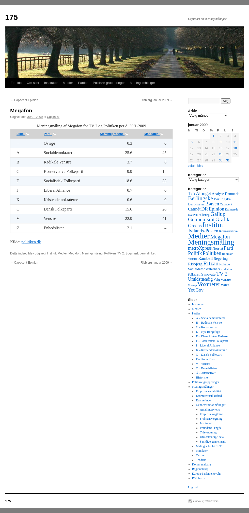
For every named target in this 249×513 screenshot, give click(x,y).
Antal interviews (210, 409)
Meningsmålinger (142, 83)
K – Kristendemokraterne (211, 350)
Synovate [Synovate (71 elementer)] (208, 274)
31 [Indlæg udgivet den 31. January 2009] (227, 160)
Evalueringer (204, 400)
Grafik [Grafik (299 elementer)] (222, 219)
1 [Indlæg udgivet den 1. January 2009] (213, 136)
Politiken (110, 253)
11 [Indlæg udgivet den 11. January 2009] (235, 142)
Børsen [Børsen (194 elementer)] (212, 203)
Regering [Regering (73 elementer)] (221, 258)
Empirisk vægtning (211, 414)
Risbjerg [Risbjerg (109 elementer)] (195, 264)
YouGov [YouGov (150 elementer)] (196, 290)
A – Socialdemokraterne (210, 318)
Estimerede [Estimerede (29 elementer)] (231, 209)
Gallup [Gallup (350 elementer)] (217, 214)
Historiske (202, 377)
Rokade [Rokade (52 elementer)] (224, 264)
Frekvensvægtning (211, 418)
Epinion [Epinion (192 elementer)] (216, 209)
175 (11, 17)
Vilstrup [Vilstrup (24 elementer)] (192, 285)
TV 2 (120, 253)
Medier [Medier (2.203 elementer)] (199, 236)
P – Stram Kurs (205, 359)
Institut (51, 253)
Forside (16, 83)
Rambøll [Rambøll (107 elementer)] (205, 258)
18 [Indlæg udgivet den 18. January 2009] (235, 148)
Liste (23, 134)
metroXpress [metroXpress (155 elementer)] (200, 248)
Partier (83, 83)
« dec (191, 166)
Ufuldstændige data (212, 437)
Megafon (74, 253)
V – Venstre (203, 364)
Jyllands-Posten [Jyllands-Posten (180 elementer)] (203, 230)
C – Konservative (206, 327)
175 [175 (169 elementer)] (191, 193)
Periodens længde (211, 428)
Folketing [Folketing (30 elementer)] (204, 214)
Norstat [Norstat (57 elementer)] (217, 248)
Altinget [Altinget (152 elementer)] (203, 193)
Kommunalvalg (201, 464)
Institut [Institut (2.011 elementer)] (213, 225)
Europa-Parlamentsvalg (206, 473)
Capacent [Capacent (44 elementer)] (226, 204)
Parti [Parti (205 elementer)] (228, 248)
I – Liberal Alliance (208, 345)
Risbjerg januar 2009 (157, 100)
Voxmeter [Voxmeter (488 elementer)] (208, 284)
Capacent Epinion (24, 100)
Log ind (193, 487)
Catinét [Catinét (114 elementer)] (194, 209)
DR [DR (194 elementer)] (204, 209)
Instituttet (206, 423)
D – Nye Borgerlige (208, 332)
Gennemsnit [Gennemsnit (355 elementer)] (201, 219)
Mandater (154, 134)
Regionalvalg (200, 469)
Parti (50, 134)
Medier (68, 83)
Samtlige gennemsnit (213, 441)
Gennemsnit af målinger (210, 405)
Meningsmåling (92, 253)
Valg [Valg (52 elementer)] (216, 279)
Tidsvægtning (208, 432)
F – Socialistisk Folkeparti (212, 341)
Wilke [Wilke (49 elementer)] (225, 285)
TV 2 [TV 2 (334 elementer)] (221, 274)
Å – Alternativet (205, 373)
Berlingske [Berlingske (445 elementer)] (200, 198)
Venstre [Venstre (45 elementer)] (226, 279)
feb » (200, 166)
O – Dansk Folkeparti (209, 354)
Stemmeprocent (114, 134)
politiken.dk (31, 242)
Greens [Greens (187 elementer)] (195, 225)
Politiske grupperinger (109, 83)
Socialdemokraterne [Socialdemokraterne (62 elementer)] (202, 269)
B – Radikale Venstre (209, 322)
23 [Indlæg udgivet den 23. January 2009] (220, 154)
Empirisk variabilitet (208, 391)
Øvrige (200, 455)
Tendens (201, 460)
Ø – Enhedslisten (206, 368)
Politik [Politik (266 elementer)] (195, 253)
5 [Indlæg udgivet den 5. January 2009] (192, 142)
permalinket (147, 253)
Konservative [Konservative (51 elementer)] (228, 231)
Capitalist (53, 117)
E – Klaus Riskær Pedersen (212, 336)
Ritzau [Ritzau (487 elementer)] (211, 263)
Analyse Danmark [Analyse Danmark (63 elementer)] (225, 194)
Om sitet (33, 83)
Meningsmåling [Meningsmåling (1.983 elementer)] (211, 242)
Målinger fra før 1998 (209, 446)
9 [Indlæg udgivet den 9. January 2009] (221, 142)
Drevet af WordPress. (206, 501)
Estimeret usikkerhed (209, 396)
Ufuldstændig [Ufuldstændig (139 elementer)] (200, 279)
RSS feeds (198, 478)
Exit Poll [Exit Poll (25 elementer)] (193, 214)
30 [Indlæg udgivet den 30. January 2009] (220, 160)
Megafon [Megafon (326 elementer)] (220, 237)
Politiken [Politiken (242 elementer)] (212, 253)
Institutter (51, 83)
